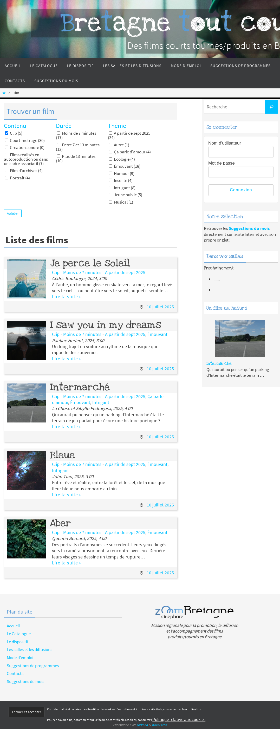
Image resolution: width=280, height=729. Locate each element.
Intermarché (80, 387)
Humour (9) (121, 173)
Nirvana (142, 725)
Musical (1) (121, 201)
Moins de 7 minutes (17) (76, 135)
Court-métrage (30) (25, 140)
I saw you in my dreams (105, 324)
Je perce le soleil (90, 263)
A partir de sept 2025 (125, 272)
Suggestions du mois (25, 681)
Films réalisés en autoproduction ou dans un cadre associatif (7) (26, 159)
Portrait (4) (17, 177)
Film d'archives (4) (24, 170)
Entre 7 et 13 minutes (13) (78, 147)
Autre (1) (119, 144)
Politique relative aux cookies (178, 719)
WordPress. (159, 725)
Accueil (13, 626)
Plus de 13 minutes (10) (75, 158)
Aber (60, 523)
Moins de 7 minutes (82, 272)
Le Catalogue (19, 633)
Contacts (15, 673)
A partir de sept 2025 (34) (129, 135)
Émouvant (157, 334)
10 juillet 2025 (160, 307)
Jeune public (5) (125, 194)
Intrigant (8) (122, 187)
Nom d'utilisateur (224, 143)
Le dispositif (17, 642)
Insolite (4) (121, 180)
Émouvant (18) (124, 166)
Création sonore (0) (24, 147)
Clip (56, 272)
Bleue (62, 454)
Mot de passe (221, 163)
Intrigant (100, 402)
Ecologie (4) (122, 159)
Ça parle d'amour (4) (130, 151)
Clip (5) (13, 133)
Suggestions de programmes (33, 665)
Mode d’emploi (20, 657)
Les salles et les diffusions (29, 649)
